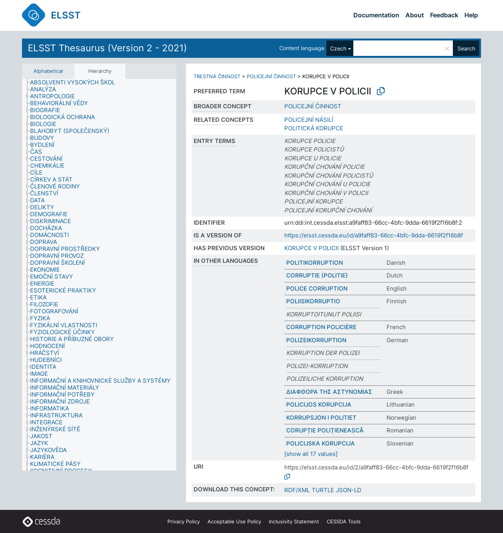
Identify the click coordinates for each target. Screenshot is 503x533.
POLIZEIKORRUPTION (316, 340)
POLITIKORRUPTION (314, 262)
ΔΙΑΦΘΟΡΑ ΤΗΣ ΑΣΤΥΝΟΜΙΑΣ (329, 391)
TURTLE (323, 490)
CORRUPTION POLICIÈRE (321, 327)
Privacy (183, 521)
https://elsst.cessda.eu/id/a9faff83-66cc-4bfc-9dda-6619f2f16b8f (373, 235)
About (414, 15)
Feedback (444, 15)
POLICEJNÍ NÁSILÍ (308, 119)
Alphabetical (48, 71)
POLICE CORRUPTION (317, 288)
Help (471, 15)
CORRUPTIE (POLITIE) (317, 275)
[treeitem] (76, 82)
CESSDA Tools (344, 521)
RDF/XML (297, 490)
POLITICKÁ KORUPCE (313, 128)
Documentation (376, 15)
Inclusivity (294, 521)
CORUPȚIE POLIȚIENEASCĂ (325, 430)
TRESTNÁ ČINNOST (217, 76)
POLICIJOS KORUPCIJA (318, 404)
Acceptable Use (234, 521)
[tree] (99, 275)
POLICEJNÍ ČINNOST (271, 76)
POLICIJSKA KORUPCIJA (320, 443)
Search (466, 48)
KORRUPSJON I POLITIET (321, 417)
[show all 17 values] (311, 453)
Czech (338, 48)
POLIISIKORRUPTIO (313, 301)
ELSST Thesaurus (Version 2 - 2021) (107, 48)
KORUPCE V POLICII (311, 248)
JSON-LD (348, 490)
